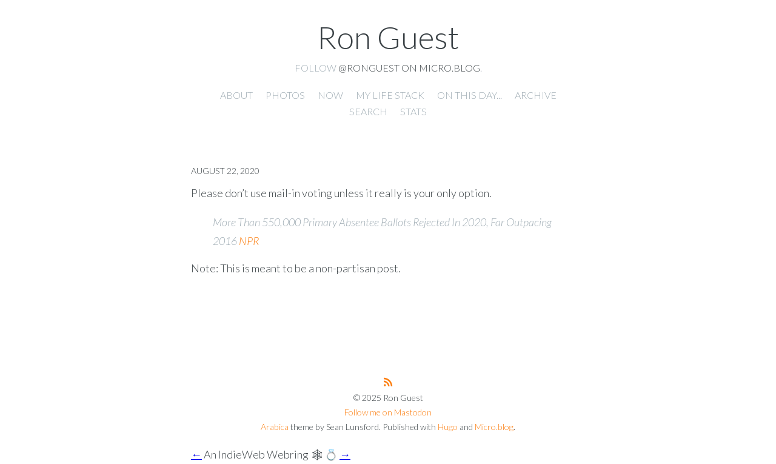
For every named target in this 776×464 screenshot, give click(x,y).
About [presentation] (236, 95)
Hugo (448, 427)
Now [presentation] (330, 95)
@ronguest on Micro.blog (409, 67)
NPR (249, 240)
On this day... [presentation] (469, 95)
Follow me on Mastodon (388, 412)
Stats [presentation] (413, 111)
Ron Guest (388, 37)
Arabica (275, 427)
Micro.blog (494, 427)
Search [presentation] (368, 111)
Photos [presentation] (285, 95)
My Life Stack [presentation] (390, 95)
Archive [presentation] (536, 95)
